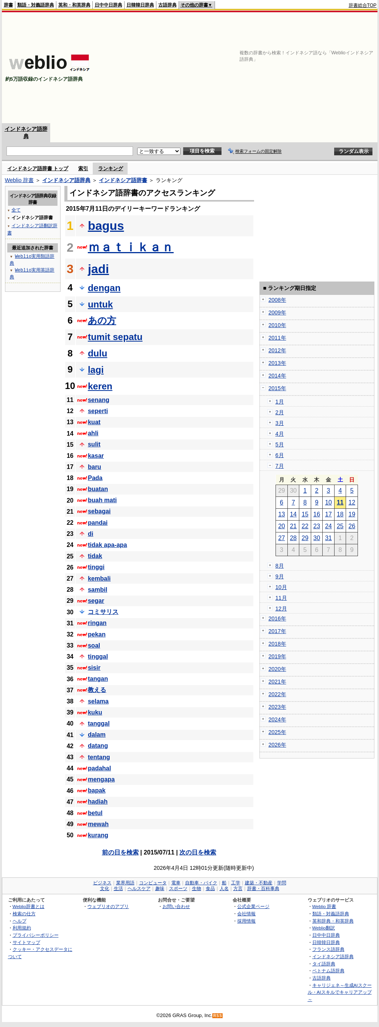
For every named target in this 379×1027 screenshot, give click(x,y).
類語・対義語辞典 (35, 5)
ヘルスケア (139, 888)
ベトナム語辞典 (328, 970)
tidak (95, 556)
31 (328, 538)
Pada (95, 478)
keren (100, 386)
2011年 (277, 338)
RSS (217, 1016)
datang (98, 745)
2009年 (277, 312)
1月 (280, 402)
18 (340, 514)
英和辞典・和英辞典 (333, 920)
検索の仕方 (24, 913)
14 (293, 514)
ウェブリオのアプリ (108, 906)
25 (340, 526)
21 (293, 526)
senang (98, 400)
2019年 (277, 656)
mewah (98, 824)
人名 (224, 888)
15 (305, 514)
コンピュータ (153, 883)
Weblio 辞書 (19, 180)
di (90, 534)
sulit (94, 444)
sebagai (99, 511)
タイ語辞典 (323, 963)
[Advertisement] (278, 67)
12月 (281, 608)
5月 (280, 444)
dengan (104, 288)
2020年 (277, 669)
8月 (280, 566)
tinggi (96, 567)
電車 (175, 883)
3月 (280, 423)
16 (316, 514)
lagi (95, 370)
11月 (281, 598)
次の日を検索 (197, 852)
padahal (99, 768)
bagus (106, 226)
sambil (97, 589)
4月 (280, 434)
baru (94, 467)
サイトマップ (26, 942)
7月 (280, 466)
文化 (104, 888)
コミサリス (103, 612)
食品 (210, 888)
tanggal (99, 723)
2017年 (277, 631)
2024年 (277, 719)
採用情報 (246, 920)
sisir (94, 667)
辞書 (8, 5)
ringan (97, 623)
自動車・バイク (201, 883)
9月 (280, 576)
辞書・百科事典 (263, 888)
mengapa (101, 779)
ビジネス (102, 883)
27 (281, 538)
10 (328, 502)
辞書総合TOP (363, 5)
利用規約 (22, 927)
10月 (281, 587)
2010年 (277, 325)
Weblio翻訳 (323, 927)
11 (340, 502)
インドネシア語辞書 (123, 180)
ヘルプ (19, 920)
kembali (99, 578)
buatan (98, 489)
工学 (235, 883)
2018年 (277, 644)
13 (281, 514)
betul (95, 813)
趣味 (159, 888)
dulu (97, 353)
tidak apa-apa (107, 545)
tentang (99, 757)
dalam (96, 734)
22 (305, 526)
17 (328, 514)
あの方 (102, 320)
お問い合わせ (176, 906)
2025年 (277, 732)
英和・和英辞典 (74, 5)
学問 (281, 883)
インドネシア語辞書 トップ (38, 168)
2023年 (277, 707)
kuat (94, 422)
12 (351, 502)
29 (305, 538)
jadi (98, 269)
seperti (98, 411)
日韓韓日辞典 (140, 5)
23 (316, 526)
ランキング (110, 168)
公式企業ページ (253, 906)
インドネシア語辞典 (66, 180)
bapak (96, 790)
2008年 (277, 300)
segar (96, 600)
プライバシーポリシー (36, 935)
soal (94, 645)
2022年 (277, 694)
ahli (93, 433)
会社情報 (246, 913)
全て (16, 210)
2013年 (277, 363)
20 (281, 526)
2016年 (277, 618)
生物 (196, 888)
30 (316, 538)
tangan (98, 678)
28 (293, 538)
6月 (280, 455)
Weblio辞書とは (28, 906)
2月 (280, 412)
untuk (100, 304)
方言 (238, 888)
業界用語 (125, 883)
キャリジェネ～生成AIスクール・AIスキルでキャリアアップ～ (340, 992)
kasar (96, 455)
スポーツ (178, 888)
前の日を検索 (120, 852)
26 (351, 526)
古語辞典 (167, 5)
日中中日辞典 (108, 5)
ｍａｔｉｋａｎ (131, 247)
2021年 (277, 682)
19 (351, 514)
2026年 (277, 745)
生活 (118, 888)
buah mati (102, 500)
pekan (96, 634)
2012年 (277, 350)
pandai (98, 522)
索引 (83, 168)
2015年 (277, 388)
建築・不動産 (258, 883)
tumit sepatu (115, 337)
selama (98, 701)
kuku (95, 712)
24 (328, 526)
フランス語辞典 (328, 949)
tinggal (98, 656)
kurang (98, 835)
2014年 (277, 376)
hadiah (98, 801)
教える (97, 690)
